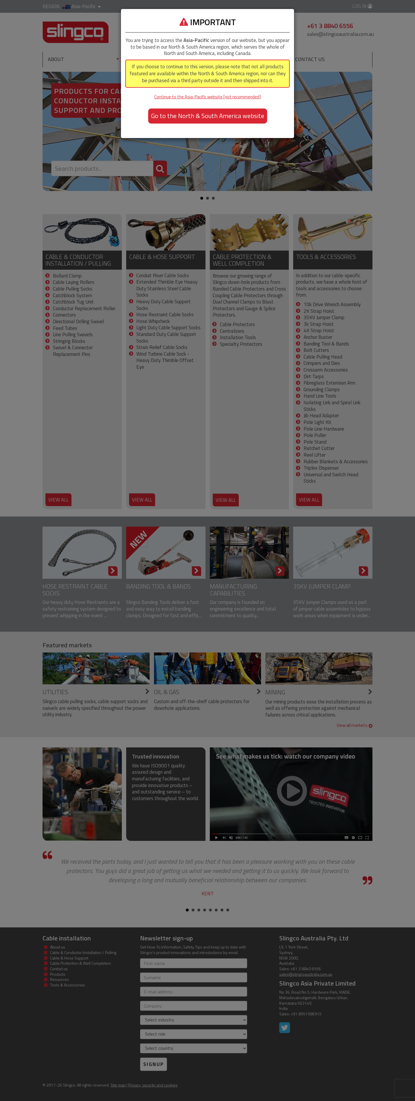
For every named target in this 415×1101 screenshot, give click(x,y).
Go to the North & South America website (207, 116)
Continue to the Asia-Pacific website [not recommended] (207, 96)
